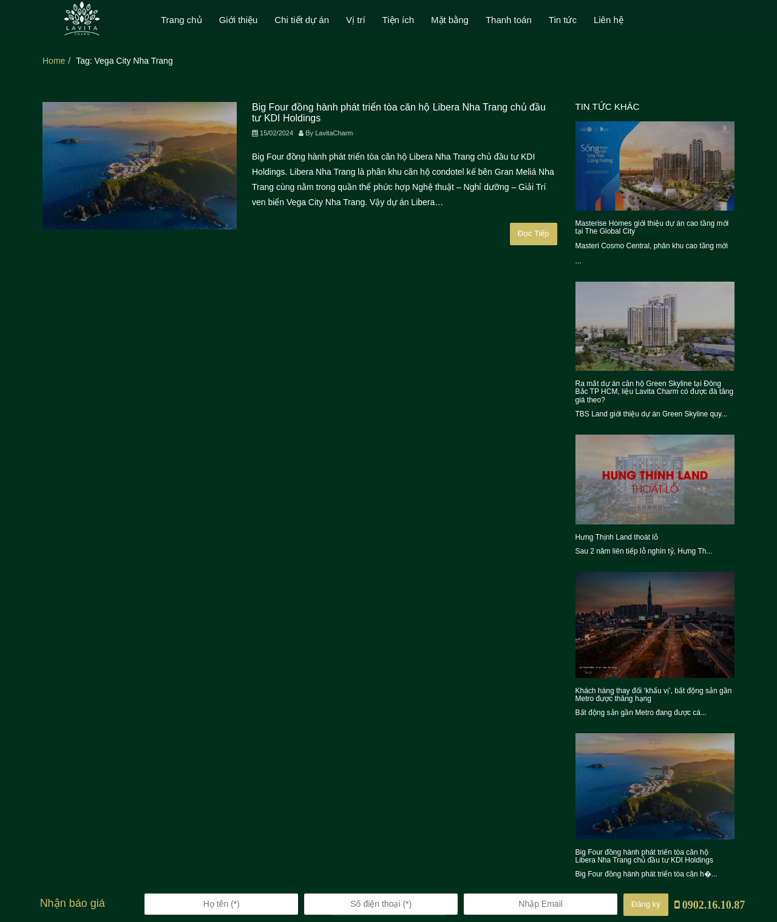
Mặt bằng (450, 20)
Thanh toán (509, 20)
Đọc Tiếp (533, 233)
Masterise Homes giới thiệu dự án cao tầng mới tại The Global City (652, 227)
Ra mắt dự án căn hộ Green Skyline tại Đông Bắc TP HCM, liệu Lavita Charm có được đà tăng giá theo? (654, 391)
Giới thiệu (238, 20)
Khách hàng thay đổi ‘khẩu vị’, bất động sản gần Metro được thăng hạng (653, 694)
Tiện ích (398, 20)
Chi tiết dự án (301, 20)
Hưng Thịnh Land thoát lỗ (617, 537)
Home (53, 61)
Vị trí (355, 20)
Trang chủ (181, 20)
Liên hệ (608, 20)
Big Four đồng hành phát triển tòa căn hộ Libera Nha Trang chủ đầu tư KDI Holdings (644, 856)
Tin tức (563, 20)
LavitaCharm (334, 133)
